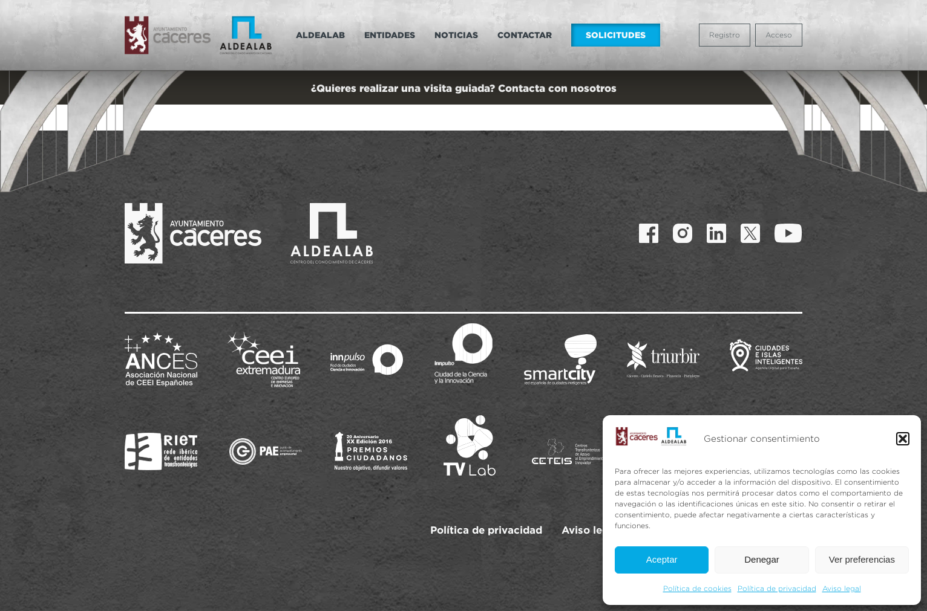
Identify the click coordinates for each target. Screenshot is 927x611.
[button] (903, 439)
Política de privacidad (777, 588)
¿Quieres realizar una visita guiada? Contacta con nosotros (464, 88)
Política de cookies (697, 588)
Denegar (761, 559)
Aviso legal (841, 588)
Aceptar (662, 559)
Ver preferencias (862, 559)
